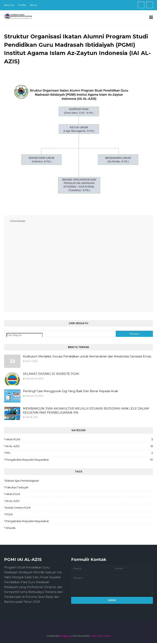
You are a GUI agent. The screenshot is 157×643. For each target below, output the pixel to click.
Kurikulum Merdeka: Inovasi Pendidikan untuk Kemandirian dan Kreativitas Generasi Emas (87, 356)
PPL (79, 452)
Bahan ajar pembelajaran (22, 480)
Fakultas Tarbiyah (17, 487)
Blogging (65, 635)
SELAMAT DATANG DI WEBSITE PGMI (51, 374)
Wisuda (10, 527)
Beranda (9, 5)
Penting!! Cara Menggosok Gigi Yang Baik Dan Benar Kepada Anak (70, 391)
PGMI (9, 514)
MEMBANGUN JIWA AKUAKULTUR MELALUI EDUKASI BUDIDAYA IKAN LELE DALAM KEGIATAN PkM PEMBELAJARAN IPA (86, 410)
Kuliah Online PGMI (18, 507)
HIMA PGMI (79, 439)
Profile (22, 5)
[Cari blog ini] (24, 335)
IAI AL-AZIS (79, 446)
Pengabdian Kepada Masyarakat (79, 459)
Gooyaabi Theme (101, 635)
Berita (33, 5)
